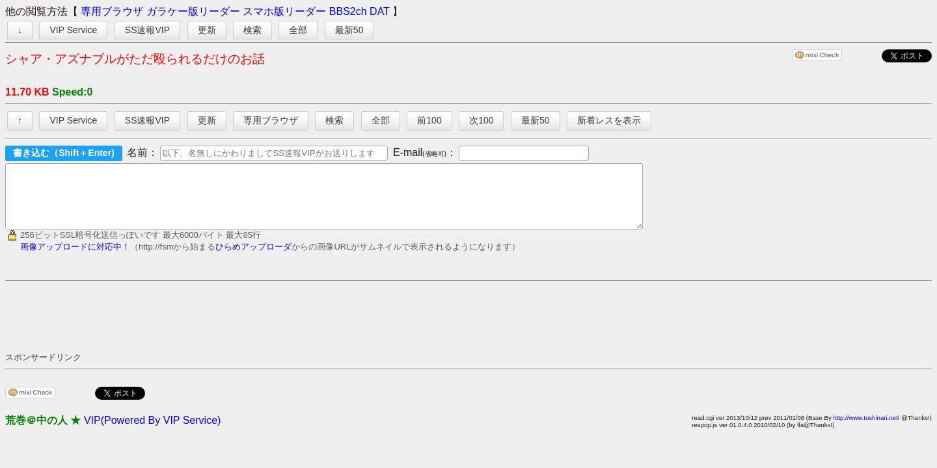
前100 (429, 120)
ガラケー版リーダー (193, 11)
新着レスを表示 (609, 120)
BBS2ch (348, 11)
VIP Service (73, 30)
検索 (252, 30)
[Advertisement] (242, 327)
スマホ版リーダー (284, 11)
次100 (481, 120)
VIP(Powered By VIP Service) (152, 431)
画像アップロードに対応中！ (75, 258)
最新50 (349, 30)
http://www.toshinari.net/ (866, 429)
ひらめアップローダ (253, 258)
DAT (380, 11)
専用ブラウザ (112, 11)
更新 (207, 30)
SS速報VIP (147, 30)
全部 (298, 30)
